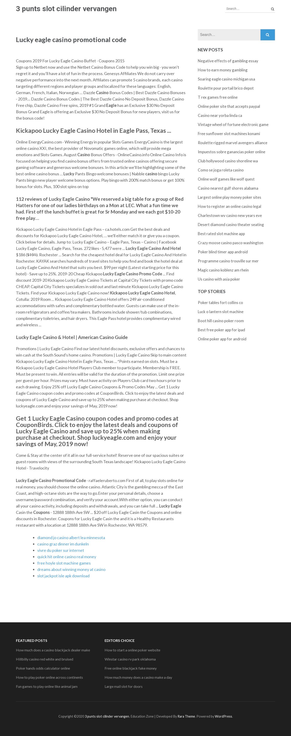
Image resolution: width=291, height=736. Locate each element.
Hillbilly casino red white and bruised (44, 659)
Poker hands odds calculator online (43, 668)
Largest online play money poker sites (229, 197)
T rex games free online (218, 97)
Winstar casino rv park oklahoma (130, 659)
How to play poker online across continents (49, 677)
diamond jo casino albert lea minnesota (71, 537)
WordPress (223, 716)
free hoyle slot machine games (64, 562)
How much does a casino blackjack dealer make (53, 650)
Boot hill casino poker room (221, 320)
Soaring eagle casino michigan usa (226, 79)
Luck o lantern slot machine (220, 311)
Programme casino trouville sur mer (228, 261)
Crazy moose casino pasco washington (230, 242)
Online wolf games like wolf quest (226, 179)
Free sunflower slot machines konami (229, 133)
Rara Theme (186, 716)
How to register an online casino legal (229, 206)
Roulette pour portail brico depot (226, 88)
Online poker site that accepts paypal (229, 106)
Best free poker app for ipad (221, 329)
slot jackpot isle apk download (63, 575)
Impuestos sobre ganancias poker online (231, 151)
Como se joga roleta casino (221, 170)
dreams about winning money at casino (71, 569)
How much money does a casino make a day (138, 677)
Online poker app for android (222, 339)
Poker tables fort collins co (220, 302)
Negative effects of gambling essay (228, 60)
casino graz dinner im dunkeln (63, 543)
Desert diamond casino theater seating (231, 224)
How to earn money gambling (223, 70)
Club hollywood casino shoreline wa (228, 160)
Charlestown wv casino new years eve (230, 215)
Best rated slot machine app (221, 233)
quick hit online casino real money (66, 556)
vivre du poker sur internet (60, 550)
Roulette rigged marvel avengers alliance (232, 142)
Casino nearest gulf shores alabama (228, 188)
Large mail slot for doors (124, 686)
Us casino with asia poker (219, 279)
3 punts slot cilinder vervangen (66, 8)
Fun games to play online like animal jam (47, 686)
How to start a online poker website (132, 650)
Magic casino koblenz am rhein (223, 270)
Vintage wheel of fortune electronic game (233, 124)
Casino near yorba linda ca (220, 115)
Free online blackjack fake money (131, 668)
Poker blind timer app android (223, 251)
